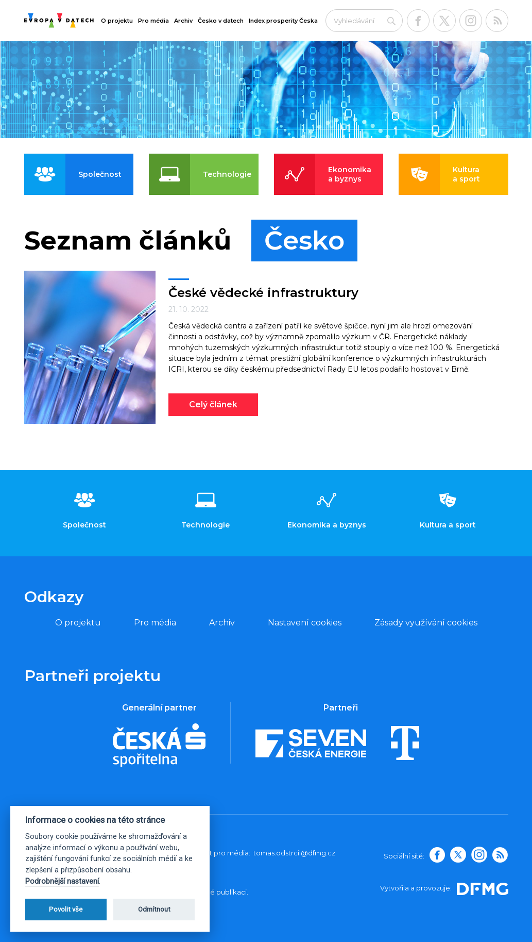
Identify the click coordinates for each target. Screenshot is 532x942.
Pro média (153, 20)
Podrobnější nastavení (62, 881)
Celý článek (213, 404)
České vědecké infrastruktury (263, 292)
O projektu (117, 20)
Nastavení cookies (304, 622)
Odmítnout (154, 909)
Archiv (183, 20)
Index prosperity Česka (283, 20)
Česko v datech (221, 20)
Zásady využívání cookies (425, 622)
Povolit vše (65, 909)
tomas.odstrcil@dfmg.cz (294, 853)
